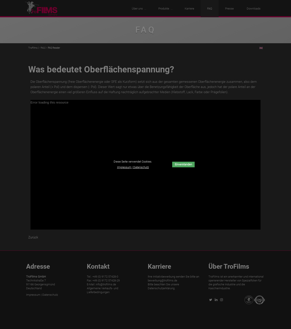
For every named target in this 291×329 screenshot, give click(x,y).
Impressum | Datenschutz (133, 167)
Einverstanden (183, 164)
